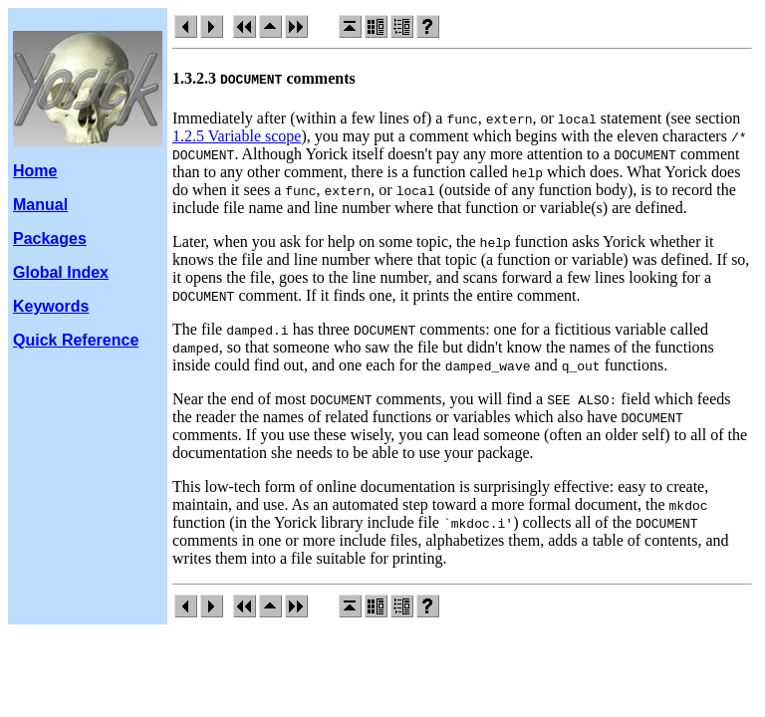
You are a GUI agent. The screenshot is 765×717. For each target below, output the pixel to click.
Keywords (51, 306)
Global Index (61, 272)
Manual (40, 204)
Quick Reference (75, 340)
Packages (50, 238)
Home (35, 170)
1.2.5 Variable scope (236, 135)
